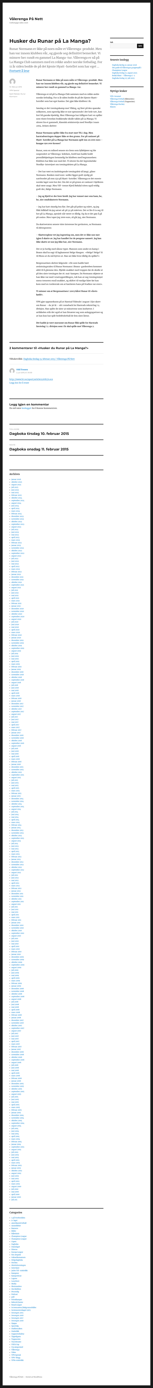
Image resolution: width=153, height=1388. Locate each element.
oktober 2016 (16, 741)
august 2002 (16, 1173)
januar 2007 (16, 1049)
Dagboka (14, 1244)
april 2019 (15, 661)
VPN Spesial (14, 90)
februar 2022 (16, 572)
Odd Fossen (22, 369)
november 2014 (17, 801)
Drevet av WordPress (34, 1377)
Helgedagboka (17, 1260)
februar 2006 (16, 1078)
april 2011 (15, 915)
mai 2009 (15, 975)
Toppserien (16, 1339)
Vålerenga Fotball (117, 99)
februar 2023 (16, 543)
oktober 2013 (16, 836)
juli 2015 (14, 780)
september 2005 (17, 1091)
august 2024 (16, 503)
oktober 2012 (16, 867)
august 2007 (16, 1031)
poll (12, 1297)
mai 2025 (15, 493)
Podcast (14, 1294)
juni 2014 (15, 814)
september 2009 (17, 965)
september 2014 (17, 807)
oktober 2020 (16, 614)
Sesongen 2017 (17, 1318)
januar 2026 (16, 479)
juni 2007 (15, 1036)
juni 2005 (15, 1099)
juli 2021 (14, 590)
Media (13, 1284)
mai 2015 (15, 785)
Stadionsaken (16, 1329)
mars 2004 (15, 1139)
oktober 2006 (16, 1057)
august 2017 (16, 714)
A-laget (14, 1220)
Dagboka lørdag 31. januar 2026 (124, 65)
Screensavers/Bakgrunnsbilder (23, 1307)
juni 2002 (15, 1176)
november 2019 (17, 643)
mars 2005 (15, 1107)
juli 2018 (14, 685)
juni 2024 (15, 506)
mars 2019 (15, 664)
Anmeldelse (16, 1226)
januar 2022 (16, 574)
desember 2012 (17, 862)
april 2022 (15, 566)
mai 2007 (15, 1039)
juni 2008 (15, 1004)
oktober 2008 (16, 994)
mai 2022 (15, 564)
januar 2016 (16, 764)
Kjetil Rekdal (14, 94)
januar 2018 (16, 701)
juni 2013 (15, 846)
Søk (111, 42)
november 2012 (17, 865)
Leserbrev (15, 1281)
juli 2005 (14, 1097)
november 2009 (17, 960)
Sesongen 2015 (17, 1313)
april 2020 (15, 630)
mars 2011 (15, 917)
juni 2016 (15, 751)
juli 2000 (14, 1189)
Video (13, 1352)
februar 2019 (16, 667)
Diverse (14, 1249)
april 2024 (15, 508)
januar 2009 (16, 986)
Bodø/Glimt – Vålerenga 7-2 (123, 76)
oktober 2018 (16, 677)
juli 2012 (14, 875)
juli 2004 (14, 1128)
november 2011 (17, 896)
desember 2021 (17, 577)
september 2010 (17, 933)
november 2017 (17, 706)
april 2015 (15, 788)
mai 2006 (15, 1070)
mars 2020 (15, 632)
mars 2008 (15, 1012)
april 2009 (15, 978)
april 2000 (15, 1194)
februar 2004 (16, 1142)
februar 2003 (16, 1165)
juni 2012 (15, 878)
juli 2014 (14, 812)
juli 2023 (14, 529)
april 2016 (15, 756)
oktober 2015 (16, 772)
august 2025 (16, 485)
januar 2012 (16, 891)
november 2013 (17, 833)
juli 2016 (14, 748)
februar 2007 (16, 1047)
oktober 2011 (16, 899)
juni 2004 (15, 1131)
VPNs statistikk (17, 1360)
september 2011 (17, 901)
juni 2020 (15, 624)
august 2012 (16, 872)
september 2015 (17, 775)
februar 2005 (16, 1110)
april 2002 (15, 1181)
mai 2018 (15, 690)
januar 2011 (15, 923)
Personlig (15, 1292)
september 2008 (17, 996)
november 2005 (17, 1086)
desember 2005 (17, 1084)
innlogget (26, 408)
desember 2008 (17, 989)
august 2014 (16, 809)
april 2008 (15, 1010)
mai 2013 (14, 849)
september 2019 (17, 648)
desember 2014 (17, 799)
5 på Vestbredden (18, 1218)
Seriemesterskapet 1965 (21, 1310)
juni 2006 (15, 1068)
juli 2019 (14, 653)
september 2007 (17, 1028)
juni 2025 (15, 490)
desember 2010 (17, 925)
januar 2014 (16, 828)
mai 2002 (15, 1179)
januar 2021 (16, 606)
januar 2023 (16, 545)
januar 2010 (16, 954)
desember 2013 (17, 830)
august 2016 (16, 746)
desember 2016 (17, 735)
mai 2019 (15, 659)
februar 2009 (16, 983)
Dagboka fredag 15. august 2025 (124, 73)
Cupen (13, 1241)
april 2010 (15, 946)
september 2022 (17, 553)
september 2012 (17, 870)
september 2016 (17, 743)
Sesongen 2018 (17, 1321)
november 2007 (17, 1023)
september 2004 (17, 1123)
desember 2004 (17, 1115)
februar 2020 (16, 635)
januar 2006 (16, 1081)
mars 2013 (15, 854)
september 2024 (17, 500)
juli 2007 (14, 1033)
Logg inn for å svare (19, 382)
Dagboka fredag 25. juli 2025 (123, 78)
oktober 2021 (16, 582)
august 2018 (16, 682)
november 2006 (17, 1055)
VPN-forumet (115, 96)
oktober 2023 (16, 522)
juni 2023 (15, 532)
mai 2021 (15, 595)
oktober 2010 (16, 931)
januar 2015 (16, 796)
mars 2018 (15, 696)
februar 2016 (16, 762)
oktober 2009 (16, 962)
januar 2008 (16, 1018)
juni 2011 (14, 909)
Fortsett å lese (19, 71)
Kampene (15, 1273)
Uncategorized (17, 1347)
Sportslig (15, 1326)
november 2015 (17, 770)
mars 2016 (15, 759)
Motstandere (16, 1286)
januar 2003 (16, 1168)
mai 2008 (15, 1007)
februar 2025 (16, 495)
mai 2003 (15, 1157)
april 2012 (15, 883)
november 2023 (17, 519)
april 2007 (15, 1041)
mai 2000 (15, 1192)
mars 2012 (15, 886)
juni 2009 (15, 973)
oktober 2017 (16, 709)
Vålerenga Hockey (117, 104)
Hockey (14, 1263)
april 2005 (15, 1105)
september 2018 (17, 680)
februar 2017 (16, 730)
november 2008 (17, 991)
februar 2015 (16, 793)
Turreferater (16, 1342)
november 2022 (17, 548)
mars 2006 (15, 1076)
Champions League (19, 1236)
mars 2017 (15, 727)
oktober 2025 (16, 482)
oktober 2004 (16, 1120)
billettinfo (15, 1234)
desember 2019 (17, 640)
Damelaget (15, 1247)
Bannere (14, 1228)
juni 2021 (15, 593)
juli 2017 (14, 717)
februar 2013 (16, 857)
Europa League (17, 1252)
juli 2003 (14, 1152)
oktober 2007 (16, 1026)
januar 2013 (16, 859)
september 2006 (17, 1060)
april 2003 (15, 1160)
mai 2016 (15, 754)
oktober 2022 (16, 551)
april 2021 (15, 598)
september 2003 (17, 1147)
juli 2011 (14, 907)
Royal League (16, 1305)
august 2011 (16, 904)
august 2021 (16, 588)
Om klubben (16, 1289)
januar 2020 (16, 638)
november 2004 (17, 1118)
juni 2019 (15, 656)
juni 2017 (15, 719)
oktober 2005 (16, 1089)
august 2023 (16, 527)
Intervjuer (15, 1268)
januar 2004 (16, 1144)
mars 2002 (15, 1184)
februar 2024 (16, 514)
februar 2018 (16, 698)
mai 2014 (15, 817)
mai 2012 (15, 880)
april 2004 (15, 1136)
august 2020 (16, 619)
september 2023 (17, 524)
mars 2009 (15, 981)
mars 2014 (15, 822)
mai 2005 (15, 1102)
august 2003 (16, 1150)
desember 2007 (17, 1020)
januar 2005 (16, 1113)
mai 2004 (15, 1134)
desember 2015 (17, 767)
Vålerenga (15, 1350)
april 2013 (15, 851)
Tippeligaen (16, 1336)
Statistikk (15, 1331)
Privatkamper (16, 1300)
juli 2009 (14, 970)
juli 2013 (14, 843)
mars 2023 (15, 540)
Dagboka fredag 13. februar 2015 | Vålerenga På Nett (49, 359)
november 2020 (17, 611)
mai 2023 (15, 535)
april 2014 (15, 820)
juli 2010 (14, 938)
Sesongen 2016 (17, 1315)
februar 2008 (16, 1015)
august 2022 (16, 556)
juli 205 (14, 1200)
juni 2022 (15, 561)
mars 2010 (15, 949)
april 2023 (15, 537)
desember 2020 (17, 609)
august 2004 (16, 1126)
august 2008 (16, 999)
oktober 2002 (16, 1171)
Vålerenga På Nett (26, 19)
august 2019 (16, 651)
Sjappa (14, 1323)
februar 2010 (16, 952)
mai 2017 (15, 722)
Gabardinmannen (18, 1257)
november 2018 (17, 675)
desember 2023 (17, 516)
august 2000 (16, 1186)
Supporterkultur (17, 1334)
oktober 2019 (16, 646)
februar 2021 (16, 603)
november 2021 (17, 580)
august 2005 (16, 1094)
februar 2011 (16, 920)
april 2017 (15, 725)
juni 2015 (15, 783)
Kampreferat (16, 1276)
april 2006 (15, 1073)
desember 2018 (17, 672)
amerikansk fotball (18, 1223)
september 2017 (17, 712)
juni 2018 (15, 688)
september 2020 (17, 617)
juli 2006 (14, 1065)
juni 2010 (15, 941)
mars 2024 (15, 511)
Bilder (13, 1231)
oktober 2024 (16, 498)
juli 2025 (14, 487)
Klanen (113, 107)
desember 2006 (17, 1052)
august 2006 (16, 1062)
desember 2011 (17, 894)
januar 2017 (16, 733)
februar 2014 (16, 825)
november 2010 (17, 928)
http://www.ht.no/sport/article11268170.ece (31, 379)
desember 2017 (17, 704)
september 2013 (17, 838)
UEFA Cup (15, 1344)
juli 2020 (14, 622)
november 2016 (17, 738)
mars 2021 (15, 601)
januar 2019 (16, 669)
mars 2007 (15, 1044)
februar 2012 (16, 888)
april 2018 (15, 693)
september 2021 (17, 585)
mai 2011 (14, 912)
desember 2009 (17, 957)
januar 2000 (16, 1197)
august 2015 (16, 777)
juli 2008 (14, 1002)
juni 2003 (15, 1155)
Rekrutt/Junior (17, 1302)
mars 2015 (15, 791)
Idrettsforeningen (18, 1265)
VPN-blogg (15, 1358)
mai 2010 (15, 944)
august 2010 (16, 936)
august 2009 (16, 967)
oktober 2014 (16, 804)
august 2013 (16, 841)
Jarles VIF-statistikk (19, 1271)
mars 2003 (15, 1163)
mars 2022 (15, 569)
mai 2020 (15, 627)
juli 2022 (14, 558)
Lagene (14, 1278)
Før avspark (16, 1255)
